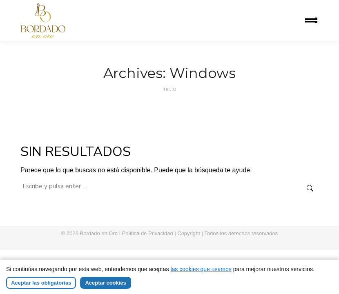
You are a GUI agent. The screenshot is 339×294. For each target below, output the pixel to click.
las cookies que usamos (200, 273)
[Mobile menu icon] (311, 20)
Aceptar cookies (105, 287)
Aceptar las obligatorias (41, 287)
